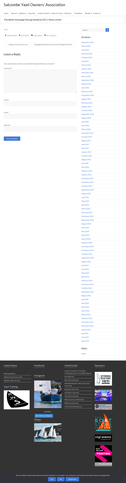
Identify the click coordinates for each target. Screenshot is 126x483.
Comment (8, 68)
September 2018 (87, 114)
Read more (72, 479)
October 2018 (86, 110)
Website (7, 125)
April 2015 (85, 205)
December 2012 (87, 284)
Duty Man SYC (69, 376)
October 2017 (86, 137)
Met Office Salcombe (72, 380)
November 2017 (87, 133)
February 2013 (86, 280)
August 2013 (86, 262)
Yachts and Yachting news (73, 406)
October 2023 (86, 57)
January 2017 (86, 152)
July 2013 (85, 265)
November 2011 (87, 326)
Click (6, 29)
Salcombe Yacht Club (72, 389)
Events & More (43, 13)
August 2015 (86, 193)
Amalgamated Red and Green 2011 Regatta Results (54, 44)
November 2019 (87, 95)
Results (87, 13)
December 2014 (87, 216)
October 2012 (86, 288)
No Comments (51, 35)
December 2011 (87, 322)
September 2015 (87, 190)
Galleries (22, 13)
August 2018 (86, 118)
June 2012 (85, 303)
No (61, 479)
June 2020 (85, 88)
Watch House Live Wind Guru (74, 399)
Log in (83, 354)
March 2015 (86, 209)
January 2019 (86, 107)
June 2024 (85, 50)
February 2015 (86, 212)
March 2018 (86, 129)
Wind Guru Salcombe (72, 403)
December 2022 (87, 72)
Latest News (38, 35)
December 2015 (87, 178)
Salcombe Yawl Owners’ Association (34, 4)
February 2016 (86, 171)
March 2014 (86, 239)
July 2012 (85, 299)
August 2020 (86, 84)
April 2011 (85, 341)
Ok (52, 479)
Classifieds (78, 13)
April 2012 (85, 311)
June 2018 (85, 125)
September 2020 (87, 80)
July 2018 (85, 122)
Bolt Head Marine (9, 373)
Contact (96, 13)
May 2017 (85, 148)
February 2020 (86, 91)
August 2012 (86, 296)
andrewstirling (12, 35)
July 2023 (85, 61)
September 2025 (87, 42)
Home (6, 13)
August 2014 (86, 224)
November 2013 (87, 250)
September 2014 (87, 220)
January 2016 (86, 175)
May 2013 (85, 273)
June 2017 (85, 144)
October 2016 (86, 156)
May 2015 (85, 201)
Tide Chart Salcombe (72, 396)
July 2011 (85, 333)
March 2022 (86, 76)
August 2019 (86, 99)
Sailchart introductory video (13, 377)
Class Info (31, 13)
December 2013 (87, 246)
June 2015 (85, 197)
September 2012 (87, 292)
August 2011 (86, 330)
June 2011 (85, 337)
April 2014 (85, 235)
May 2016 (85, 167)
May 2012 (85, 307)
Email (6, 112)
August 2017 (86, 141)
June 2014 (85, 227)
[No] (123, 478)
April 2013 (85, 277)
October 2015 (86, 186)
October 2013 (86, 254)
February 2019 (86, 103)
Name (6, 100)
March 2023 (86, 65)
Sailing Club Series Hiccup (17, 44)
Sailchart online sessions (12, 380)
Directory (68, 13)
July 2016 (85, 163)
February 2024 (86, 54)
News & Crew (56, 13)
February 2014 (86, 243)
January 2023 (86, 69)
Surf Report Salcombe (72, 393)
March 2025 (86, 46)
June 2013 (85, 269)
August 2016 (86, 159)
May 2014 (85, 231)
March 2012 (86, 314)
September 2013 (87, 258)
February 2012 (86, 318)
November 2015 (87, 182)
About (13, 13)
